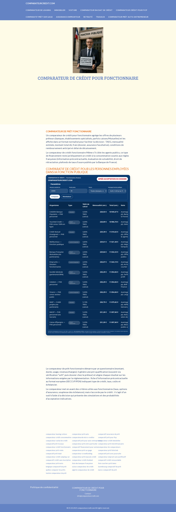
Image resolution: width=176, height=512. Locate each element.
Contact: (88, 490)
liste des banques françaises (82, 463)
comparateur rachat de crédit (56, 440)
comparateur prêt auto (80, 434)
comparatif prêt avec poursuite (109, 453)
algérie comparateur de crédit (83, 470)
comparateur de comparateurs (109, 447)
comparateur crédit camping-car (58, 457)
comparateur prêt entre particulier (85, 444)
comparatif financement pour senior (85, 447)
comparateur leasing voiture (56, 434)
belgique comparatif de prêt (56, 466)
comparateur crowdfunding (82, 453)
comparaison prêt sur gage (82, 450)
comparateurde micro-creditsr (83, 437)
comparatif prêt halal (54, 453)
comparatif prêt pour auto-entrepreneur (87, 440)
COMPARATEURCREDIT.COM (46, 7)
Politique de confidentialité (44, 487)
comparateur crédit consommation (58, 437)
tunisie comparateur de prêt (56, 473)
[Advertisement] (88, 97)
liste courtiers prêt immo (107, 463)
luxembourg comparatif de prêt (109, 466)
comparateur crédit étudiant (82, 460)
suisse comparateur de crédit (82, 466)
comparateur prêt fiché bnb (108, 450)
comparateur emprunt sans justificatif (112, 457)
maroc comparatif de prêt (107, 470)
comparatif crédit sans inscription (58, 460)
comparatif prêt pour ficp (107, 437)
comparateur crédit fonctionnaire (58, 447)
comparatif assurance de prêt (109, 434)
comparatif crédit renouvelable (109, 460)
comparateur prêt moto (54, 463)
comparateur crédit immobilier (109, 440)
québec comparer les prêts (55, 470)
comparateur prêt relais (54, 450)
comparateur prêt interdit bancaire (111, 444)
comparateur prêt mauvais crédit (84, 457)
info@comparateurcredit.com (88, 496)
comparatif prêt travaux (55, 444)
